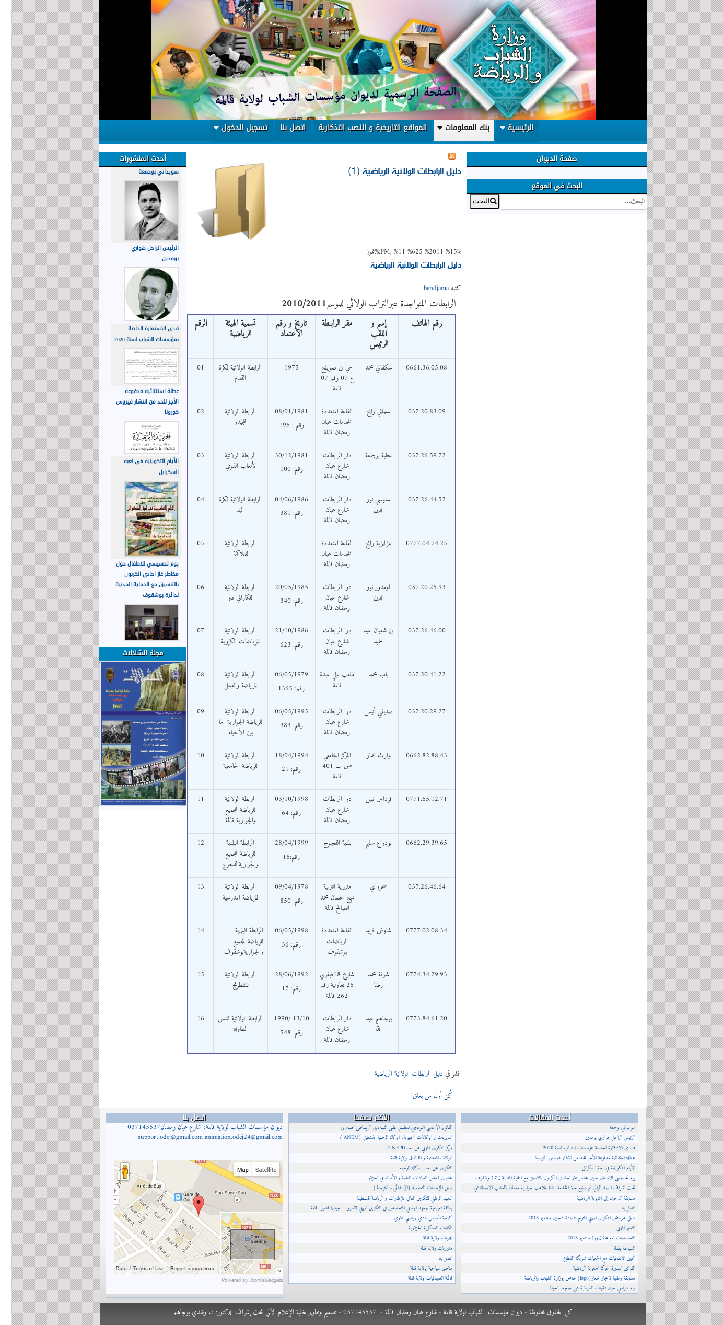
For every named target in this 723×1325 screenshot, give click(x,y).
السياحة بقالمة (613, 1248)
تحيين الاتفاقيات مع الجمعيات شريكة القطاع (588, 1258)
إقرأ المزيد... (380, 1095)
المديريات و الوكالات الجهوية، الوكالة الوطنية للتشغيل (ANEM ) (384, 1137)
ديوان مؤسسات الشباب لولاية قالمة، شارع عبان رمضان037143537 (193, 1132)
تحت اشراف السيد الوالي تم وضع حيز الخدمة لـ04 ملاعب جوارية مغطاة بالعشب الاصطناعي (543, 1187)
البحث (473, 201)
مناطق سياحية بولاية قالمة (420, 1268)
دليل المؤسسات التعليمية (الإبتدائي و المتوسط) (401, 1187)
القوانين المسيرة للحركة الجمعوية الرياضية (593, 1268)
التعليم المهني (614, 1228)
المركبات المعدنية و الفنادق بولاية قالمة (410, 1158)
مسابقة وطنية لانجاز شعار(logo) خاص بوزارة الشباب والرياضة (568, 1278)
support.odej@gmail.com (158, 1137)
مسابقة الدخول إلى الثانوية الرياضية (594, 1198)
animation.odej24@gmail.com (232, 1137)
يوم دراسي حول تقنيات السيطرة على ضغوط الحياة (581, 1288)
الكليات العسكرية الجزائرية (419, 1228)
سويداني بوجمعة (147, 172)
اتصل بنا (434, 1258)
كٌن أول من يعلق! (419, 1096)
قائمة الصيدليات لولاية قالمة (419, 1278)
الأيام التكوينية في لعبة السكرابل (597, 1167)
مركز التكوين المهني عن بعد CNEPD (409, 1148)
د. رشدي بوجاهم (182, 1312)
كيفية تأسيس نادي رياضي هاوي (411, 1218)
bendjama (424, 288)
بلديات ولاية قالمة (426, 1238)
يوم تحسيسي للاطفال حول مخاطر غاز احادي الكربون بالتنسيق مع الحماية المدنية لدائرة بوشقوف (135, 580)
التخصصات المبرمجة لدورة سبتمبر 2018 (590, 1238)
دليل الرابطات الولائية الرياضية (404, 264)
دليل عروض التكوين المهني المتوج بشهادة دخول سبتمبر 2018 (570, 1218)
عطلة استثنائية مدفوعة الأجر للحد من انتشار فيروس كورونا (135, 401)
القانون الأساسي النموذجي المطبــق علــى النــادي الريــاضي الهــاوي (385, 1127)
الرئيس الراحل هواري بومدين (599, 1137)
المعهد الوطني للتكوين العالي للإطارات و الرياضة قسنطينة (393, 1198)
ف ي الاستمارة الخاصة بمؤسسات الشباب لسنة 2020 (135, 334)
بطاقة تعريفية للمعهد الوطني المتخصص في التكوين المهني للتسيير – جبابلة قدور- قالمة (370, 1208)
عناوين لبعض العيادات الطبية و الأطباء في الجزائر (399, 1177)
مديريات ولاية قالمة (425, 1248)
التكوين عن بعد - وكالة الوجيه (414, 1167)
